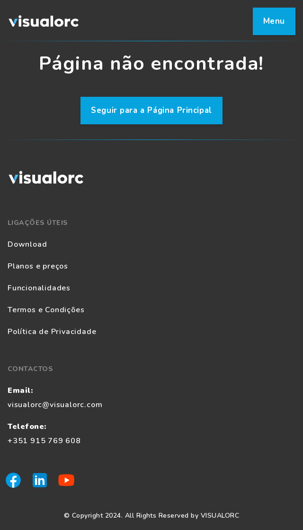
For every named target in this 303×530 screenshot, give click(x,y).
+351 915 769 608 (44, 441)
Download (27, 244)
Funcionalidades (39, 288)
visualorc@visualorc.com (55, 405)
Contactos (30, 368)
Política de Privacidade (52, 331)
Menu (274, 21)
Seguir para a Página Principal (151, 110)
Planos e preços (38, 266)
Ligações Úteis (38, 222)
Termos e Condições (46, 310)
